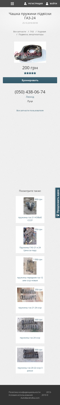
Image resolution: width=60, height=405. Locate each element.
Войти (53, 3)
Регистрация (35, 3)
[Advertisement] (30, 150)
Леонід (30, 96)
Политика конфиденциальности (24, 392)
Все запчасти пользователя (30, 110)
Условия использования (21, 395)
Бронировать (30, 80)
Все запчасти (19, 31)
